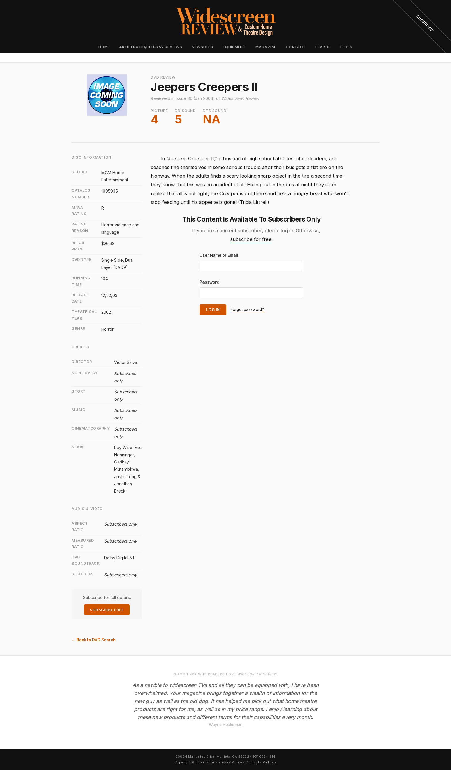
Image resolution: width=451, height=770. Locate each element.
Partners (270, 762)
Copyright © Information (194, 762)
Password (209, 282)
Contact (295, 47)
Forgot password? (247, 309)
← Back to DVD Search (94, 640)
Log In (213, 309)
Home (104, 47)
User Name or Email (219, 255)
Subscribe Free (107, 610)
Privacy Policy (230, 762)
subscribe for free (251, 239)
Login (346, 47)
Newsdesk (202, 47)
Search (323, 47)
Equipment (234, 47)
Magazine (265, 47)
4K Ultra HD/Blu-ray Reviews (150, 47)
